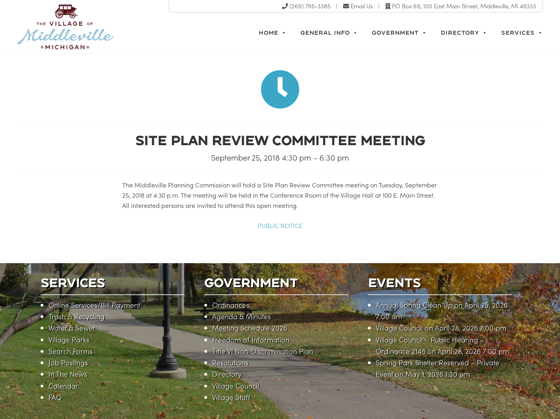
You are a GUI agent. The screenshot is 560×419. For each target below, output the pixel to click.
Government (399, 33)
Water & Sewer (72, 328)
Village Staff (231, 397)
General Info (329, 33)
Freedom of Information (250, 339)
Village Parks (69, 339)
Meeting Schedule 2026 (249, 328)
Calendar (63, 386)
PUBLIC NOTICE (280, 225)
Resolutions (230, 362)
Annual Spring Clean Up (414, 305)
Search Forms (71, 351)
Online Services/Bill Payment (94, 305)
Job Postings (68, 362)
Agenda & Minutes (241, 316)
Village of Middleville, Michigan (101, 26)
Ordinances (230, 305)
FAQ (55, 397)
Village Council (235, 386)
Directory (464, 33)
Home (273, 33)
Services (522, 33)
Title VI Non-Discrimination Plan (262, 351)
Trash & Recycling (77, 316)
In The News (68, 374)
